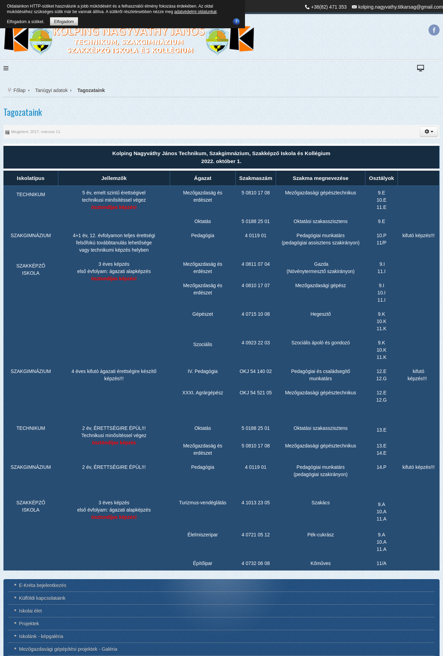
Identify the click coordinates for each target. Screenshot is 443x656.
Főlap (19, 90)
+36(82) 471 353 (329, 7)
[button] (429, 132)
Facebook (434, 30)
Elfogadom (64, 21)
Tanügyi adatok (51, 90)
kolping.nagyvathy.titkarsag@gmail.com (400, 7)
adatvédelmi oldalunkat (195, 11)
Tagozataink (22, 111)
